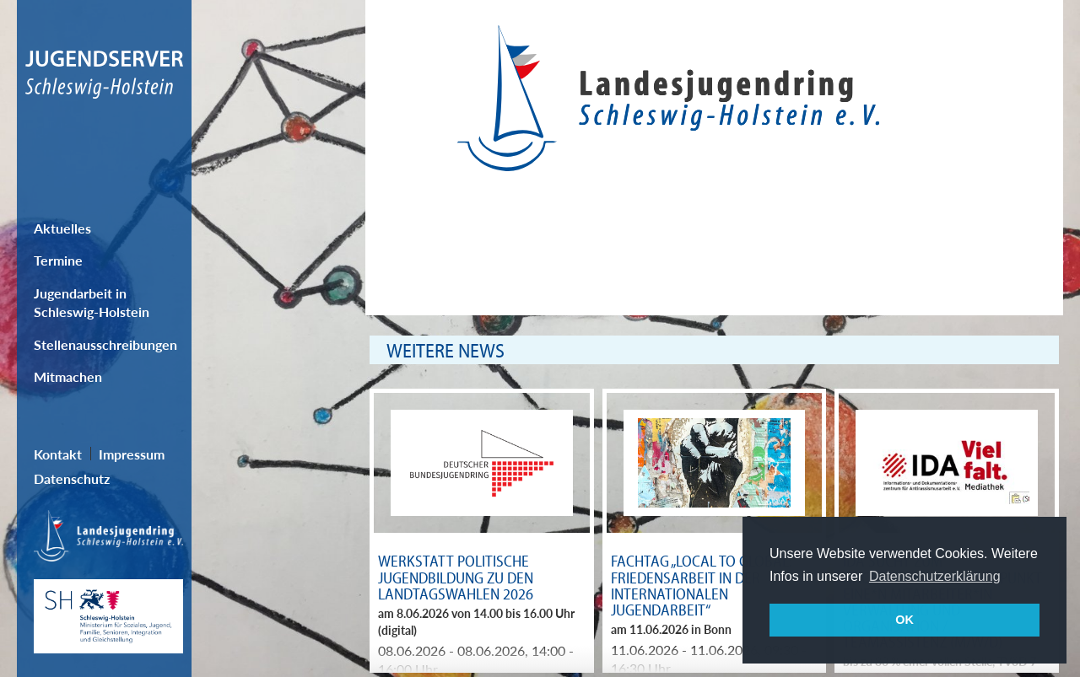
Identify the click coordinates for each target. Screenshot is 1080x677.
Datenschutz (72, 478)
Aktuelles (62, 228)
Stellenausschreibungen (105, 344)
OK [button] (904, 619)
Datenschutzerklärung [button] (935, 576)
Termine (58, 260)
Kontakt (58, 454)
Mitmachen (68, 376)
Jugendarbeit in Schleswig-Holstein (91, 302)
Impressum (132, 454)
